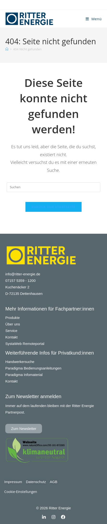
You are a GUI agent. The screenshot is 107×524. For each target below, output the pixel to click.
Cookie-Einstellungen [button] (20, 491)
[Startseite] (6, 49)
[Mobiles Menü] (94, 18)
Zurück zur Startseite (54, 207)
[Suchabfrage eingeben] (53, 187)
